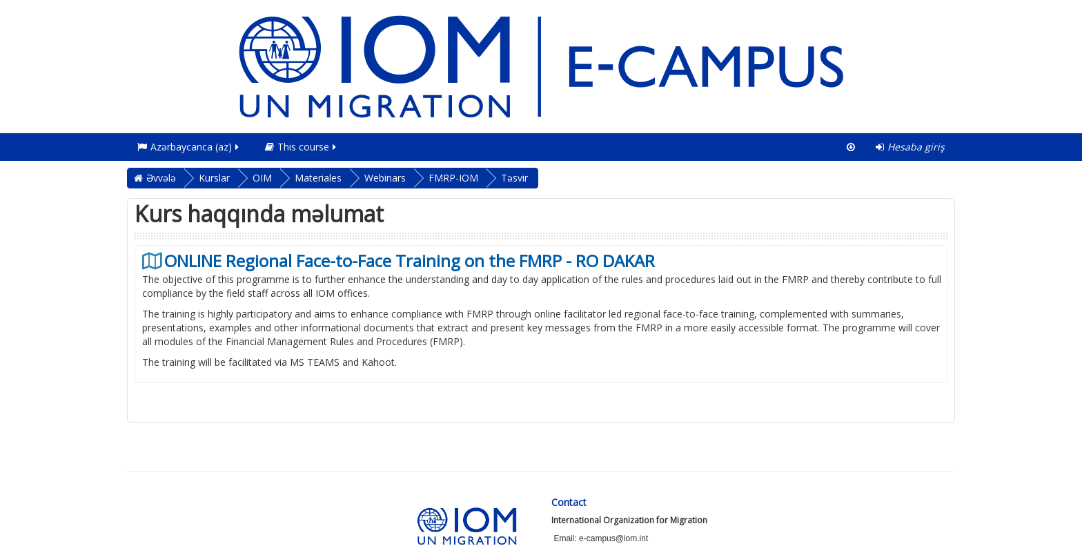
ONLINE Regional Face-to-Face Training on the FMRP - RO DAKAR (409, 261)
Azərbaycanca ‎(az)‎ (189, 146)
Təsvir (514, 177)
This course (301, 146)
